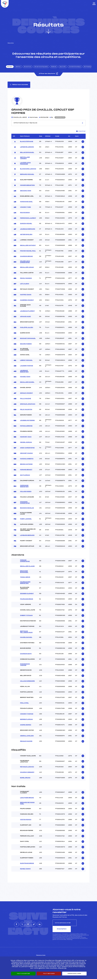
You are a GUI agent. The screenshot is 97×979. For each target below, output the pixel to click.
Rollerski (56, 69)
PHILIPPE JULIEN (26, 330)
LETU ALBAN (24, 287)
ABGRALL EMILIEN (27, 739)
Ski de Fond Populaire (43, 69)
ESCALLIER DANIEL (27, 385)
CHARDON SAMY (26, 657)
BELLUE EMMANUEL (27, 155)
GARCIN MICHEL (26, 226)
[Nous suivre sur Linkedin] (45, 924)
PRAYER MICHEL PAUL (28, 254)
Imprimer (81, 134)
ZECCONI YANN (25, 194)
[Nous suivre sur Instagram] (28, 924)
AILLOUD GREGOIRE (27, 684)
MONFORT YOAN (25, 440)
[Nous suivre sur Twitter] (19, 924)
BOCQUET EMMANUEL (28, 341)
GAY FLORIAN (25, 478)
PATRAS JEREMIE (26, 429)
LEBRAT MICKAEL (26, 363)
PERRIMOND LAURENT (28, 221)
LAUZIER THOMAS (26, 369)
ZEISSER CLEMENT (27, 596)
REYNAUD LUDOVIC (27, 770)
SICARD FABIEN (26, 347)
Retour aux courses (19, 88)
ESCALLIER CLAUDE (27, 569)
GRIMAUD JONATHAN (27, 407)
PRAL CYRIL (24, 706)
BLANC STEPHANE (26, 144)
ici (71, 936)
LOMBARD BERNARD (27, 538)
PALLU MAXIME (25, 401)
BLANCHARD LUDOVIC (28, 172)
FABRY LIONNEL (26, 522)
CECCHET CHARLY (26, 456)
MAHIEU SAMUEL (26, 640)
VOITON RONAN (25, 822)
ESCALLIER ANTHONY (28, 248)
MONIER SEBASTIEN (27, 188)
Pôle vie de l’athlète (72, 955)
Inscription (83, 925)
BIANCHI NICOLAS (27, 511)
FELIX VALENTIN (26, 412)
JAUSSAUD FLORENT (27, 314)
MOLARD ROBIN (25, 494)
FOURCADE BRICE (26, 602)
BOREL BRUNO (25, 781)
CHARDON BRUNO (26, 259)
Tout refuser (49, 973)
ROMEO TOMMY (25, 872)
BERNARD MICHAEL (27, 177)
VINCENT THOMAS (26, 717)
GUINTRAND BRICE (27, 866)
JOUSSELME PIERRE (27, 423)
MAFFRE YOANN (25, 297)
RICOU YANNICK (26, 281)
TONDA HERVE (25, 580)
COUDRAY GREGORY (27, 775)
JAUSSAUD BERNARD (27, 232)
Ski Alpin (12, 69)
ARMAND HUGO (25, 319)
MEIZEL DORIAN (26, 445)
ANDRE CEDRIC (25, 728)
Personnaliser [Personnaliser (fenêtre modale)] (74, 973)
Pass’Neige (43, 955)
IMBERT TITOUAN (26, 618)
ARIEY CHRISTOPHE (27, 451)
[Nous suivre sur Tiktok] (36, 924)
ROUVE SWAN (25, 215)
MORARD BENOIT (26, 472)
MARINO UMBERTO (26, 462)
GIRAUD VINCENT (26, 396)
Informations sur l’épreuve (48, 126)
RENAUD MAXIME (26, 744)
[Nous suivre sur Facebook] (11, 924)
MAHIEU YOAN (25, 379)
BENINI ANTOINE (26, 467)
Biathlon (20, 69)
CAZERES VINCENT (27, 303)
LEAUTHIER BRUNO (27, 801)
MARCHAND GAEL (26, 204)
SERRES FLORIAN (26, 722)
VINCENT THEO (25, 210)
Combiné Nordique (77, 69)
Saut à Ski (65, 69)
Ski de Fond (29, 69)
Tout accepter (23, 973)
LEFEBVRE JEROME (27, 150)
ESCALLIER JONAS (27, 270)
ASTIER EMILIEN (26, 237)
